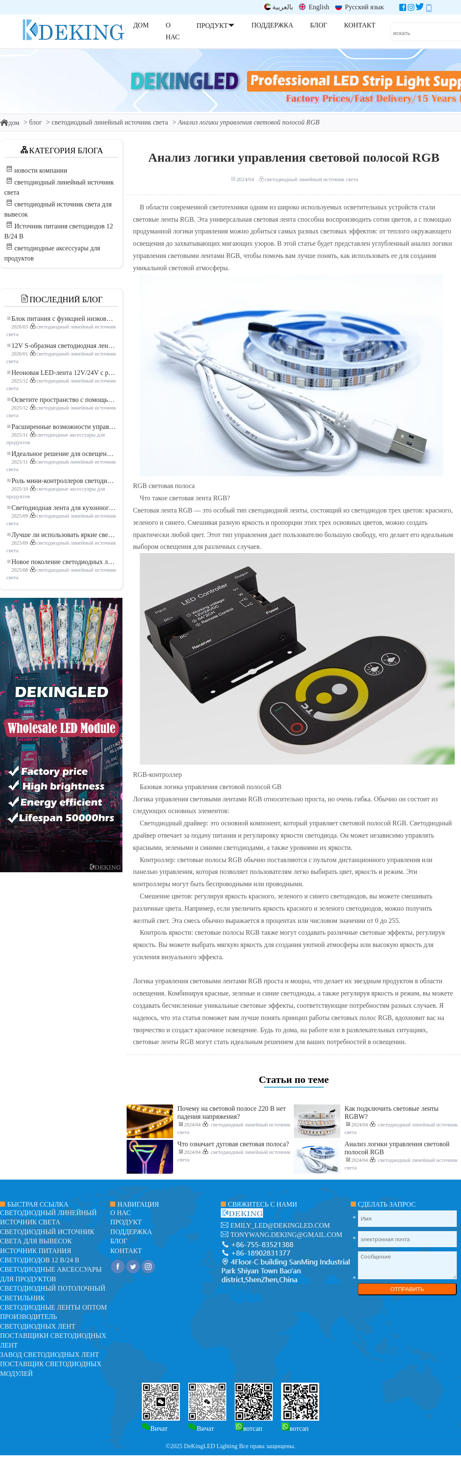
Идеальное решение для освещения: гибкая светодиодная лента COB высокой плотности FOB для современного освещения (61, 453)
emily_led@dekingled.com (280, 1225)
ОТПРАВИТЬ (407, 1289)
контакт (125, 1250)
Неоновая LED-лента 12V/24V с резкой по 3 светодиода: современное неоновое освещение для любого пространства (61, 372)
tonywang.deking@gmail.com (286, 1234)
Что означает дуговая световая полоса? (233, 1144)
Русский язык (359, 7)
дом (9, 122)
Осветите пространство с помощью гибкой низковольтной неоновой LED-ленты (61, 399)
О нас (120, 1212)
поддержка (131, 1231)
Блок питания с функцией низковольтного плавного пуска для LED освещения (61, 318)
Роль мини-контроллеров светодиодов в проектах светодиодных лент (61, 480)
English (314, 7)
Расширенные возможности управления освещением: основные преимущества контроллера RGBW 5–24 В (61, 426)
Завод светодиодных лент (49, 1354)
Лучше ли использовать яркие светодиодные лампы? (61, 534)
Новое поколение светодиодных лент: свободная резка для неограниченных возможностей (61, 561)
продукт (125, 1222)
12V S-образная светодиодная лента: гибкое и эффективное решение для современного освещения (61, 345)
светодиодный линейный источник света (110, 122)
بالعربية (278, 7)
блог (35, 122)
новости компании (40, 170)
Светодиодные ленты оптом (53, 1307)
